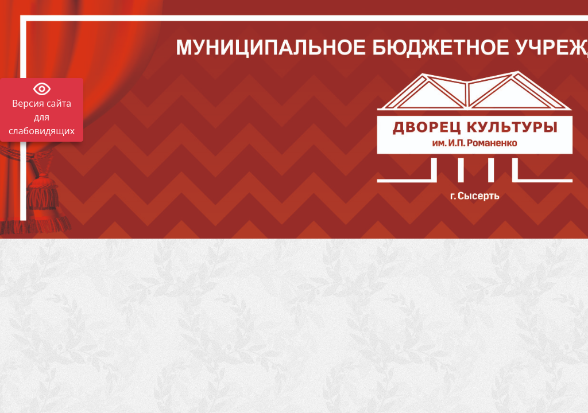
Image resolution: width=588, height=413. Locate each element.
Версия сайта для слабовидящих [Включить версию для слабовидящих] (42, 117)
